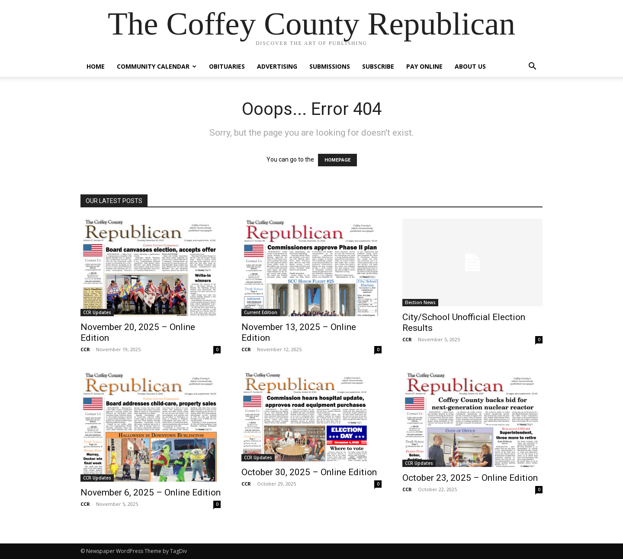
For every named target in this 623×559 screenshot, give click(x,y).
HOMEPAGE (337, 160)
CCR (85, 349)
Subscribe (378, 66)
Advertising (277, 66)
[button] (532, 67)
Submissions (329, 66)
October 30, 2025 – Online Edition (309, 472)
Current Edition (260, 312)
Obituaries (227, 66)
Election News (420, 302)
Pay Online (424, 66)
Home (96, 66)
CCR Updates (97, 312)
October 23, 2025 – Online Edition (470, 478)
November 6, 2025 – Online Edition (150, 492)
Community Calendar (156, 66)
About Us (470, 66)
